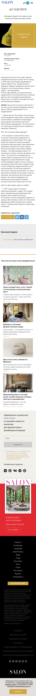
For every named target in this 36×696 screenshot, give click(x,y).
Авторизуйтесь (7, 239)
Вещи (18, 555)
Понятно (18, 692)
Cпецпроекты (18, 577)
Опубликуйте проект (18, 583)
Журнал (18, 574)
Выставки (18, 561)
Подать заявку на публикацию (18, 647)
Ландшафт (18, 549)
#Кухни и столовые (16, 406)
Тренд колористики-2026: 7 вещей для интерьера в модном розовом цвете (17, 289)
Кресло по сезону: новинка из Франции (15, 360)
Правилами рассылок (13, 458)
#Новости (6, 336)
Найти (24, 3)
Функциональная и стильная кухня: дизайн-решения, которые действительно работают (17, 396)
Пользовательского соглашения (17, 455)
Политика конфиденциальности (18, 655)
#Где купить (7, 301)
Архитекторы (18, 552)
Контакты (18, 643)
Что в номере (12, 530)
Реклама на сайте (18, 635)
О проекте (18, 631)
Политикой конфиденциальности (17, 457)
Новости (18, 542)
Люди (18, 558)
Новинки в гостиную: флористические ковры (13, 325)
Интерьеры (18, 545)
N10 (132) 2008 (8, 70)
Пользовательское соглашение (18, 651)
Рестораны (18, 571)
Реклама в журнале (18, 639)
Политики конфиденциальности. (19, 686)
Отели (18, 567)
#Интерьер (6, 406)
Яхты (18, 564)
